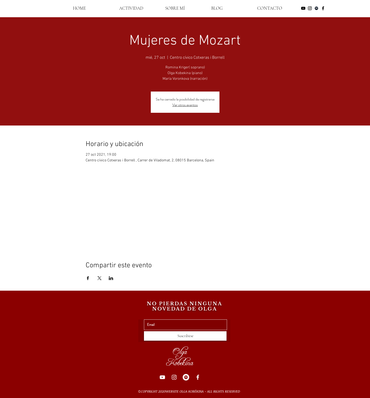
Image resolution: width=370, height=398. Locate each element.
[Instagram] (174, 377)
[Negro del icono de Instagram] (309, 8)
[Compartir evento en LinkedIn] (111, 278)
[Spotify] (186, 377)
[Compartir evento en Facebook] (88, 278)
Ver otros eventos (185, 105)
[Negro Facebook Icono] (323, 8)
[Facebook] (197, 377)
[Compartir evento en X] (99, 278)
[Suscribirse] (185, 336)
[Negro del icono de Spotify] (316, 8)
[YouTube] (162, 377)
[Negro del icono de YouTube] (303, 8)
